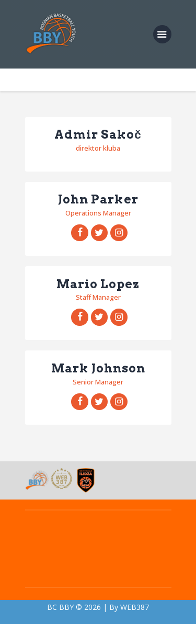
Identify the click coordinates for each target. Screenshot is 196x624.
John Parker (98, 200)
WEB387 (134, 607)
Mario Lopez (98, 284)
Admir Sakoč (97, 135)
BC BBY (60, 607)
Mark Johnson (98, 368)
